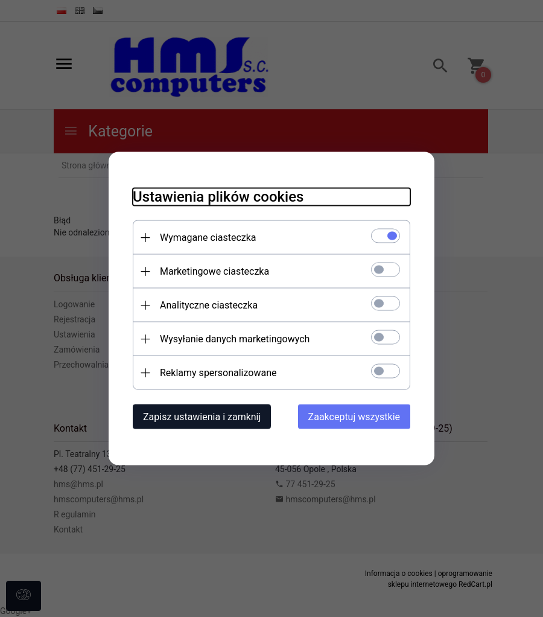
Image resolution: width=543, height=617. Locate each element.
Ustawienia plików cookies (218, 196)
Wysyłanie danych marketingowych (235, 339)
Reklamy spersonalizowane (218, 373)
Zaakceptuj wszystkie (354, 417)
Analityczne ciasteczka (209, 305)
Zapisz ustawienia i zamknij (202, 417)
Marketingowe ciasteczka (214, 271)
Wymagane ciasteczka (208, 237)
